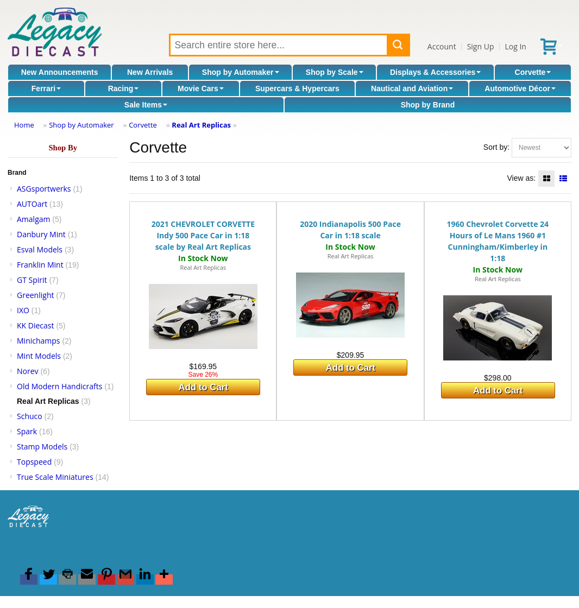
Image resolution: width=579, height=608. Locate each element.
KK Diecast (35, 325)
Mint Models (39, 356)
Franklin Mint (40, 264)
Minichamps (38, 340)
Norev (28, 371)
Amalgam (33, 219)
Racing (123, 88)
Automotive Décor (520, 88)
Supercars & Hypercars (297, 88)
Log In (515, 46)
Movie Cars (201, 88)
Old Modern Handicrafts (59, 386)
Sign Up (480, 46)
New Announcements (59, 72)
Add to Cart (203, 387)
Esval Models (39, 249)
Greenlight (35, 295)
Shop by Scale (334, 72)
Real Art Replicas (201, 125)
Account (441, 46)
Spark (27, 431)
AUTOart (32, 204)
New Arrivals (150, 72)
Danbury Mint (41, 234)
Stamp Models (42, 446)
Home (24, 125)
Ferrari (46, 88)
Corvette (533, 72)
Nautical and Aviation (412, 88)
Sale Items (145, 104)
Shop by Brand (428, 104)
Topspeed (34, 462)
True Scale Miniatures (55, 477)
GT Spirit (32, 280)
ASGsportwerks (44, 188)
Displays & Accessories (435, 72)
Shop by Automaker (240, 72)
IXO (23, 310)
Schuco (29, 416)
